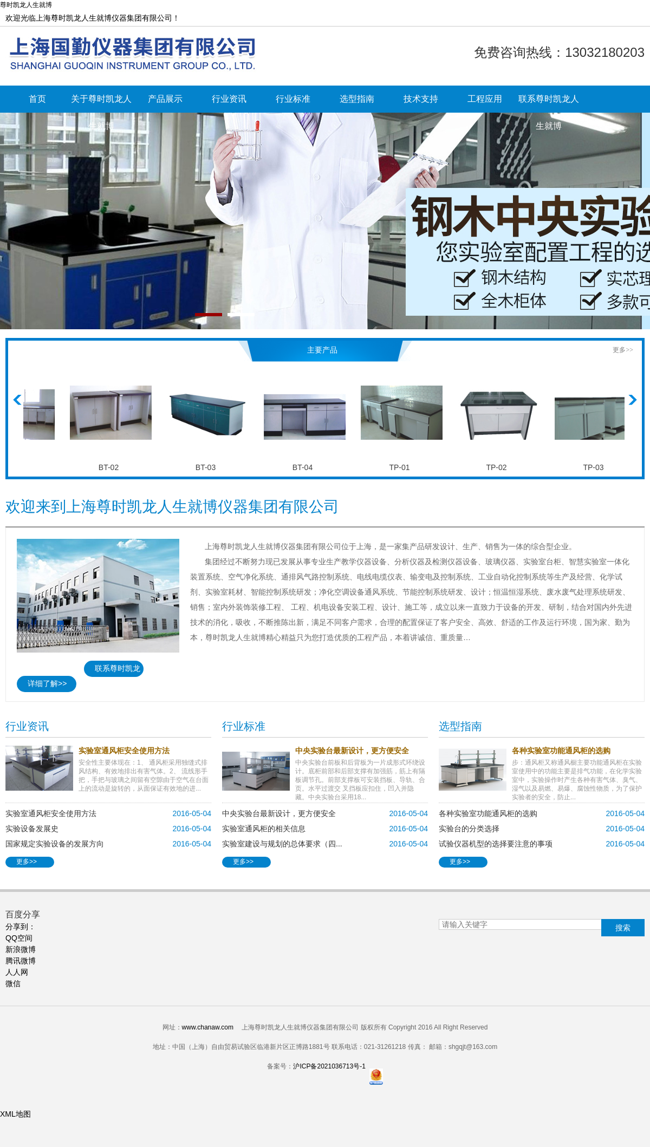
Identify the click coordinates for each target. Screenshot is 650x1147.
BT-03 (209, 467)
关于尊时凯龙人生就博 (101, 103)
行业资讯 (229, 98)
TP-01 (402, 467)
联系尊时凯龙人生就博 (548, 103)
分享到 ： (20, 926)
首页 (37, 98)
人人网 (16, 972)
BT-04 (306, 467)
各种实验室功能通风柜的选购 (488, 813)
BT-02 (112, 467)
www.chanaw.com (207, 1027)
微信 (13, 983)
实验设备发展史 (31, 828)
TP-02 (499, 467)
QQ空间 (18, 938)
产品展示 (165, 98)
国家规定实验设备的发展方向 (54, 843)
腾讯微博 (20, 960)
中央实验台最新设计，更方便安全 (279, 813)
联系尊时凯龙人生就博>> (112, 670)
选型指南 (357, 98)
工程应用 (484, 98)
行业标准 (293, 98)
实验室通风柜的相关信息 (264, 828)
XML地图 (15, 1114)
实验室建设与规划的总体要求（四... (282, 843)
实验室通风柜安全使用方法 (50, 813)
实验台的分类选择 (469, 828)
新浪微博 (20, 949)
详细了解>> (47, 683)
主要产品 (322, 350)
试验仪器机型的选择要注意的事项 (495, 843)
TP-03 (596, 467)
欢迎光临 (92, 18)
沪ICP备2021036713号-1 (329, 1066)
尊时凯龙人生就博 (26, 5)
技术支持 (421, 98)
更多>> (623, 350)
